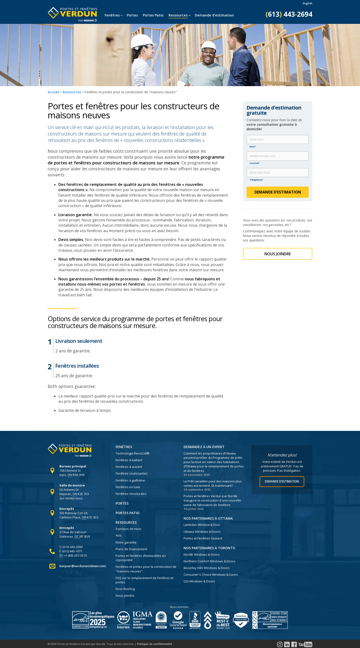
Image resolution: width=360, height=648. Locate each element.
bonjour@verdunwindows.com (82, 566)
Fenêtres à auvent (129, 467)
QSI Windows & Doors (199, 581)
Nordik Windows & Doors (202, 554)
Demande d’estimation (214, 15)
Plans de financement (131, 549)
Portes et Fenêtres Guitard (203, 538)
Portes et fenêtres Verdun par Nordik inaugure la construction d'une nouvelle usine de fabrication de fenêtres (212, 500)
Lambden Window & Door (202, 525)
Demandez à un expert (204, 446)
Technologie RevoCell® (132, 453)
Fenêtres (112, 15)
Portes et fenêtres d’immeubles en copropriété (141, 558)
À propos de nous (128, 529)
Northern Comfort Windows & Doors (210, 561)
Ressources (178, 15)
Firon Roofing (125, 589)
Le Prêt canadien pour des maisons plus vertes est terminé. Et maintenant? (213, 483)
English (307, 3)
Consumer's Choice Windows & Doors (211, 574)
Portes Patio (153, 15)
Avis (119, 535)
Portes (132, 15)
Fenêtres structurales (131, 493)
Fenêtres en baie (128, 487)
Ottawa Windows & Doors (202, 531)
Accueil (53, 92)
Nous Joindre (277, 253)
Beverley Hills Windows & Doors (207, 568)
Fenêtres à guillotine (130, 480)
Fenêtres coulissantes (132, 473)
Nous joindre (125, 595)
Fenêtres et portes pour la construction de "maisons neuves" (146, 568)
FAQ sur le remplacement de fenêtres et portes (144, 580)
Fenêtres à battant (129, 460)
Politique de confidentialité (154, 644)
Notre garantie (126, 542)
